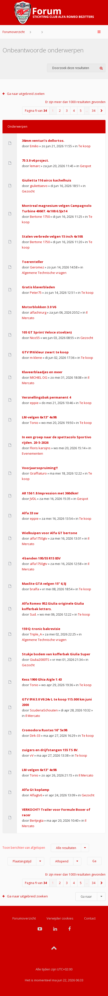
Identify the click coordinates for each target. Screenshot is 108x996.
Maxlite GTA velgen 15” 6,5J (44, 583)
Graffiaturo (38, 473)
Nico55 (35, 337)
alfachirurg (38, 312)
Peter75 (36, 292)
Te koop (84, 146)
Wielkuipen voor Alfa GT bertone (49, 533)
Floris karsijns (40, 448)
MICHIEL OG (38, 377)
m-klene (36, 357)
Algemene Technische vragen (44, 272)
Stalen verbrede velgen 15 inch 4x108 (52, 236)
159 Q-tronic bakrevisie (41, 629)
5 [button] (81, 111)
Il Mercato (32, 715)
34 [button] (93, 111)
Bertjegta (37, 820)
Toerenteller (32, 261)
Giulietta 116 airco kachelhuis (46, 180)
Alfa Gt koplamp (35, 789)
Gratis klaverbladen (38, 287)
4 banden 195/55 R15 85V (41, 558)
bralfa (34, 589)
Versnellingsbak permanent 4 (46, 397)
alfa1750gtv (38, 538)
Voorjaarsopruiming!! (40, 468)
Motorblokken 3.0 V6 (39, 307)
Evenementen (32, 453)
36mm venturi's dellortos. (43, 140)
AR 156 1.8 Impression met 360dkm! (50, 493)
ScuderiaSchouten (44, 710)
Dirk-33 (35, 735)
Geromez (37, 267)
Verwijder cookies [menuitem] (60, 918)
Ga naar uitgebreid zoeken (26, 94)
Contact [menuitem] (90, 918)
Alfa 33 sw (30, 513)
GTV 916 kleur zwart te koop (45, 352)
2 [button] (60, 111)
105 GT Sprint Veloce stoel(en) (47, 332)
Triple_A (36, 634)
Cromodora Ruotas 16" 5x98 (44, 730)
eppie (34, 403)
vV (32, 755)
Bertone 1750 (40, 216)
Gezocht (28, 191)
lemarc (35, 166)
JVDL (33, 498)
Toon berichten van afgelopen (45, 848)
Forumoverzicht (13, 32)
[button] (102, 111)
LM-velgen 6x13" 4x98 (39, 417)
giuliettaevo (39, 186)
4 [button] (74, 111)
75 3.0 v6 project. (35, 160)
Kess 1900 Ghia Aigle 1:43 (42, 679)
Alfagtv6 (36, 795)
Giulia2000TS (39, 659)
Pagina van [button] (36, 111)
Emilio (34, 146)
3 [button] (67, 111)
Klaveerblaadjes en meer (42, 372)
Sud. (33, 614)
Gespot (85, 166)
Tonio (34, 422)
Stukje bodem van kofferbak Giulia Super (56, 654)
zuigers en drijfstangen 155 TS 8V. (50, 750)
